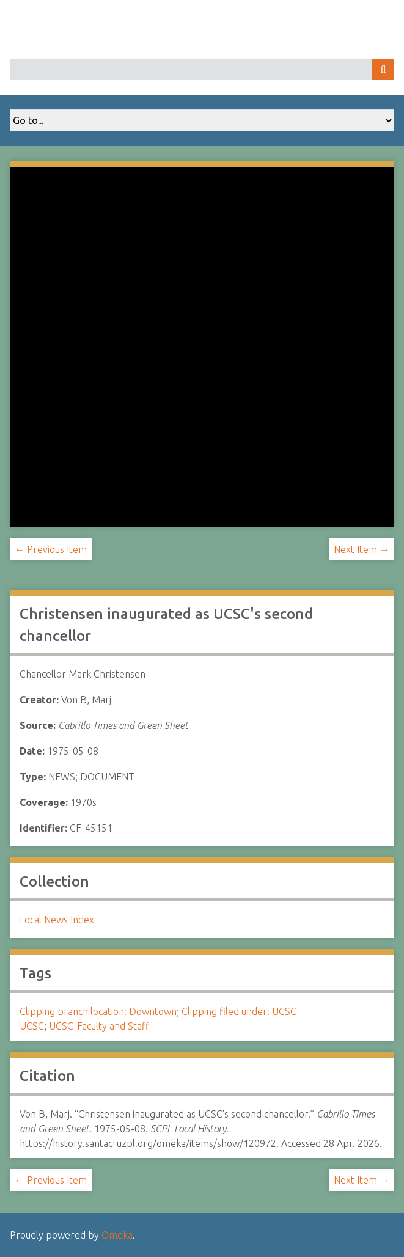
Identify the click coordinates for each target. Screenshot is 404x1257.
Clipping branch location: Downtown (98, 1011)
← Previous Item (51, 549)
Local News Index (57, 919)
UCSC (32, 1026)
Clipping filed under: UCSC (239, 1011)
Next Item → (361, 549)
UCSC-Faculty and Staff (99, 1026)
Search (383, 69)
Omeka (117, 1235)
